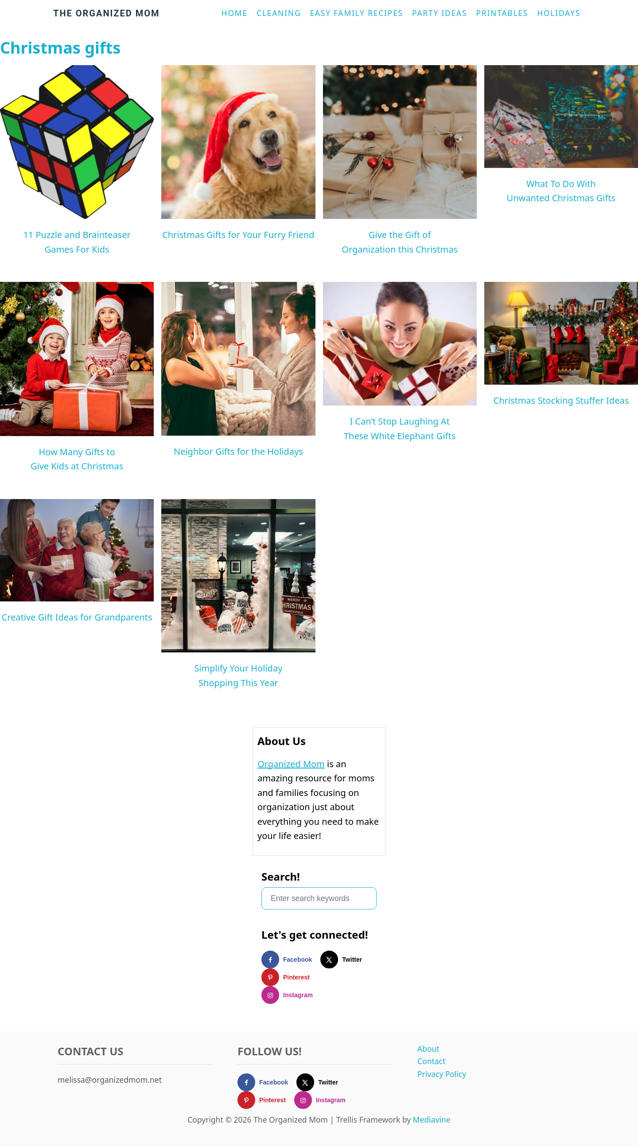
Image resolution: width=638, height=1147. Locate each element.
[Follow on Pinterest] (289, 977)
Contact (431, 1061)
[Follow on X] (345, 959)
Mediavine (432, 1119)
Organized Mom (291, 764)
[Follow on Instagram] (291, 995)
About (428, 1048)
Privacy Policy (441, 1074)
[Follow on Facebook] (290, 959)
